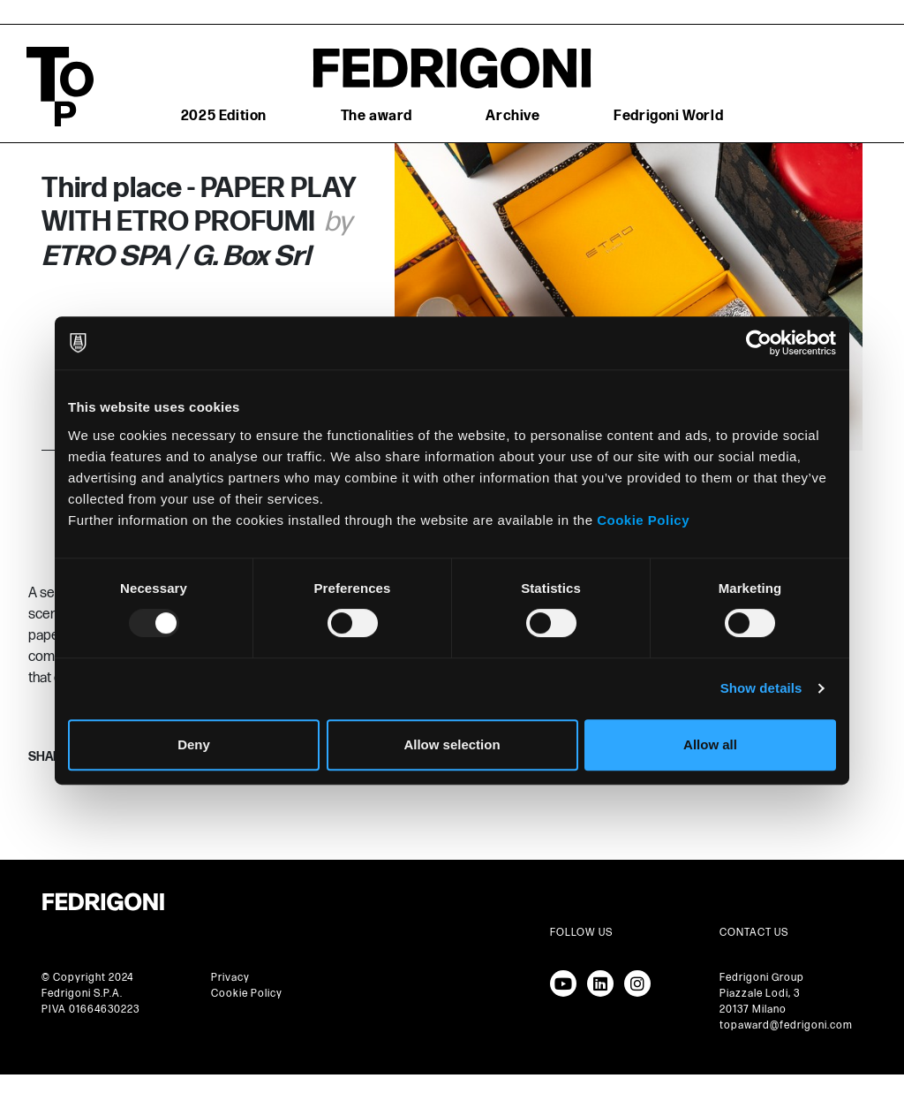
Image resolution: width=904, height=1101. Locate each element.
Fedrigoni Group (761, 977)
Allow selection (451, 744)
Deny (193, 744)
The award (376, 116)
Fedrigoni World (668, 116)
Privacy (230, 977)
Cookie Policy (643, 520)
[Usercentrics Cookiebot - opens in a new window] (759, 343)
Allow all (710, 744)
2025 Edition (224, 116)
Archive (512, 116)
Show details (761, 687)
